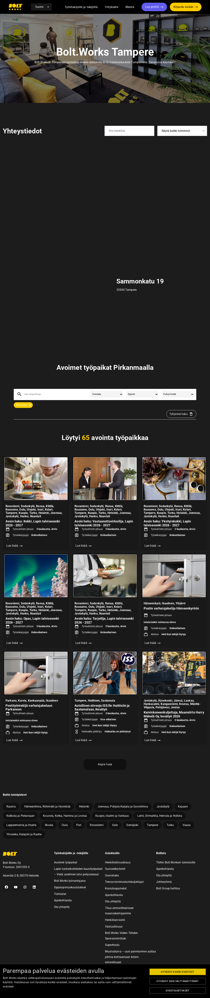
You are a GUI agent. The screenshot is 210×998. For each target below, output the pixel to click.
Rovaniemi (96, 825)
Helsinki (84, 806)
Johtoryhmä (164, 882)
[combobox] (24, 394)
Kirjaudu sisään (183, 7)
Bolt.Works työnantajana (70, 880)
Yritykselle (111, 7)
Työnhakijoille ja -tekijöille (81, 7)
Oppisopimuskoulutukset (70, 887)
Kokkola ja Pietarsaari (20, 815)
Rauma (11, 806)
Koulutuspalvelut (116, 888)
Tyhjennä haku (181, 414)
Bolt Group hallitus (168, 888)
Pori (78, 825)
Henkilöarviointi (115, 920)
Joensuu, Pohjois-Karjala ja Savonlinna (123, 806)
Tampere (152, 825)
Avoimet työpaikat (65, 862)
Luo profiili (152, 7)
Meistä (130, 7)
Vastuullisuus (113, 926)
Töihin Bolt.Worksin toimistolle (175, 862)
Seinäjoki (132, 825)
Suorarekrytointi (115, 869)
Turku (170, 825)
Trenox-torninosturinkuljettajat (124, 882)
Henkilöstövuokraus (117, 862)
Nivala (49, 825)
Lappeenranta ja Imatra (21, 825)
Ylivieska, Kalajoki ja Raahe (24, 834)
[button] (101, 7)
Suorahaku (112, 875)
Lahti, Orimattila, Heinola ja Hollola (159, 815)
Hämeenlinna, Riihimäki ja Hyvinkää (47, 806)
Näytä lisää (105, 764)
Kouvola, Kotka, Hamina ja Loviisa (65, 815)
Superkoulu (112, 945)
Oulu (65, 825)
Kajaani (183, 806)
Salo (115, 825)
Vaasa (187, 825)
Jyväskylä (163, 806)
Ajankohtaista (63, 900)
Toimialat (60, 894)
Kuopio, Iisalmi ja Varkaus (112, 815)
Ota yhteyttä (62, 907)
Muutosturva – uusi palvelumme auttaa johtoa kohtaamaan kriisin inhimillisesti (130, 957)
